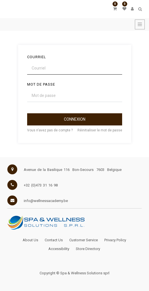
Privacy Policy (115, 240)
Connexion (74, 119)
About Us (30, 240)
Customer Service (83, 240)
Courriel (36, 57)
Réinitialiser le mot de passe (99, 130)
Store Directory (88, 249)
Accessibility (58, 249)
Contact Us (54, 240)
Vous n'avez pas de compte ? (50, 130)
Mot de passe (41, 84)
